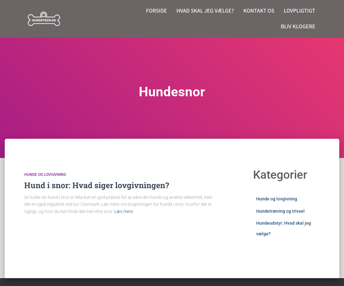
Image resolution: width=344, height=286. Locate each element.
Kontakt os (258, 10)
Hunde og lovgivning (45, 174)
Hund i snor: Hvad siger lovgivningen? (96, 185)
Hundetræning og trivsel (280, 211)
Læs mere (123, 211)
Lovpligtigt (299, 10)
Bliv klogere (298, 26)
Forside (156, 10)
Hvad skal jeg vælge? (205, 10)
